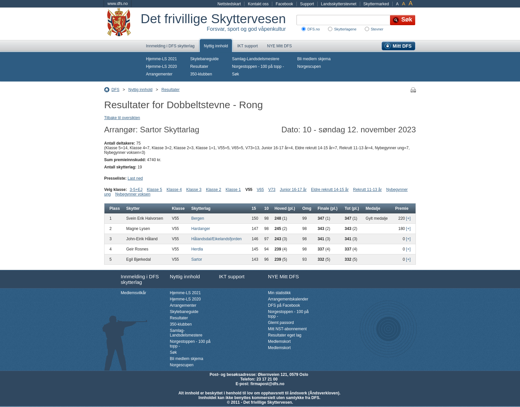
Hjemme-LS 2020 (161, 66)
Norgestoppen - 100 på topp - (258, 66)
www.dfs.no (117, 3)
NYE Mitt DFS (279, 46)
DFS (115, 89)
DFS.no (313, 29)
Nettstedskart (229, 4)
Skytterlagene (345, 29)
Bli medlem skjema (314, 59)
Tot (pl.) (352, 208)
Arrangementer (159, 74)
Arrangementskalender (288, 299)
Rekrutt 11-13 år (367, 189)
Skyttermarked (376, 4)
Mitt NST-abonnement (287, 329)
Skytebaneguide (204, 59)
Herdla (197, 249)
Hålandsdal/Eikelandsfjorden (216, 239)
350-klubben (201, 74)
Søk (235, 74)
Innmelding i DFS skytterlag (170, 46)
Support (307, 4)
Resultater (199, 66)
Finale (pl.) (328, 208)
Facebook (284, 4)
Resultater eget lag (284, 335)
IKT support (247, 46)
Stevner (377, 29)
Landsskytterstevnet (339, 4)
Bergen (197, 218)
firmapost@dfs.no (267, 384)
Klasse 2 (213, 189)
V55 (248, 189)
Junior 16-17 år (293, 189)
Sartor (196, 259)
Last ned (135, 178)
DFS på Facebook (284, 305)
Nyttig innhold (216, 46)
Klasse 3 (194, 189)
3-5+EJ (136, 189)
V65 (260, 189)
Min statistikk (279, 293)
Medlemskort (279, 341)
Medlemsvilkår (133, 293)
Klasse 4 (174, 189)
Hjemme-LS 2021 (161, 59)
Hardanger (200, 228)
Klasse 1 (233, 189)
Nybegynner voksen (132, 194)
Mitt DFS (402, 46)
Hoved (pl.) (285, 208)
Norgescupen (309, 66)
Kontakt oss (258, 4)
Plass (114, 208)
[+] (408, 218)
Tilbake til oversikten (122, 117)
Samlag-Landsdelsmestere (255, 59)
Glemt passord (281, 322)
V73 (271, 189)
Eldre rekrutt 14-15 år (330, 189)
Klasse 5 (154, 189)
